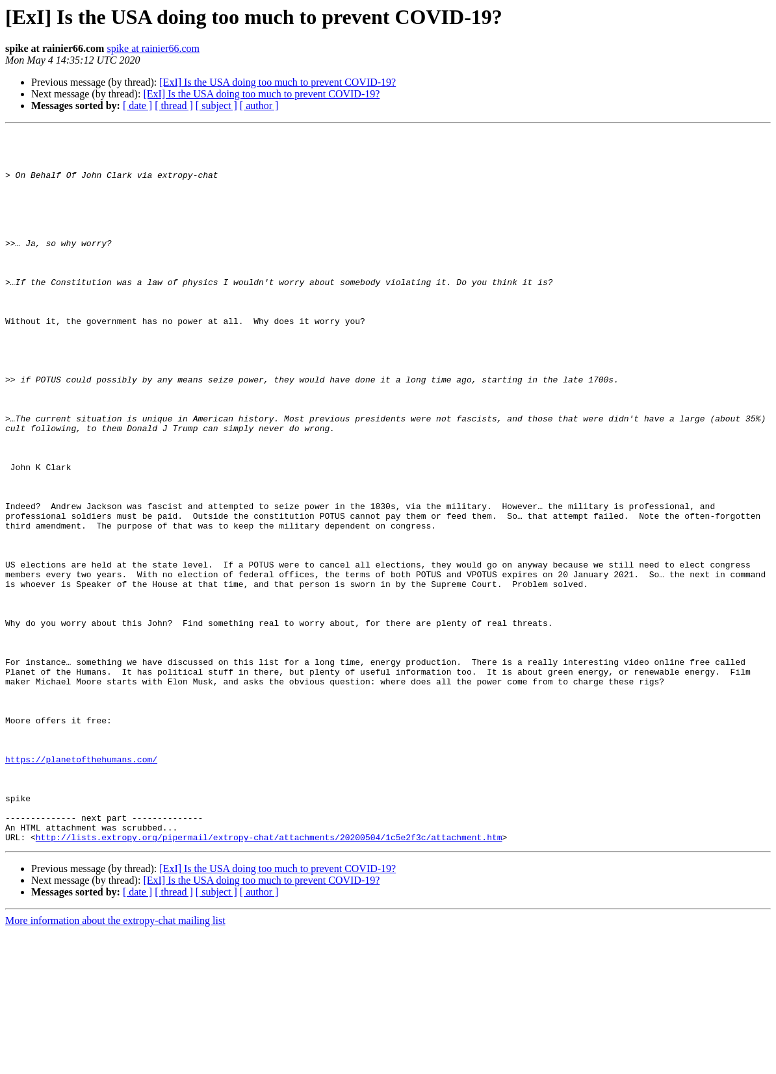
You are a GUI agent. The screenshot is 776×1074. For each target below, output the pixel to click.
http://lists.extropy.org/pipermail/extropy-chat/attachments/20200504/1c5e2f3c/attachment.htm (269, 979)
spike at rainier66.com (153, 48)
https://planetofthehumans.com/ (81, 886)
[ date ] (137, 105)
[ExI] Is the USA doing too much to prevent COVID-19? (277, 82)
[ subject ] (216, 105)
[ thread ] (174, 105)
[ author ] (259, 105)
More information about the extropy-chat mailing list (115, 1062)
